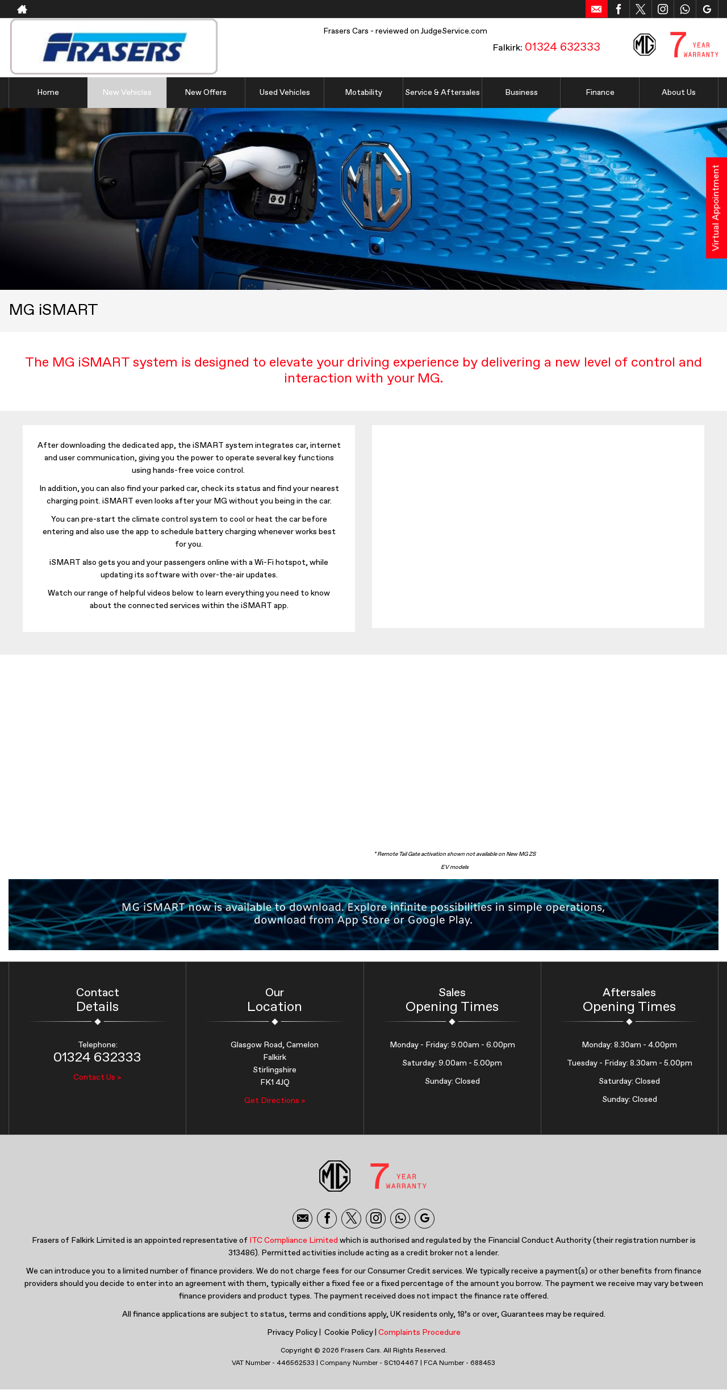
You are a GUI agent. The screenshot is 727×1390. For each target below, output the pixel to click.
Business (521, 93)
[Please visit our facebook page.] (618, 9)
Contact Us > (97, 1077)
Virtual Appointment (716, 208)
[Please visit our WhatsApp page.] (685, 9)
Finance (600, 93)
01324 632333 (562, 47)
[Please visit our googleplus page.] (707, 9)
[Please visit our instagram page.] (662, 9)
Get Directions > (275, 1101)
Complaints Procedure (419, 1333)
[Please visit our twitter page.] (640, 9)
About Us (679, 93)
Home (48, 93)
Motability (363, 93)
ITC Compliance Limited (293, 1241)
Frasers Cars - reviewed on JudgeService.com (405, 31)
